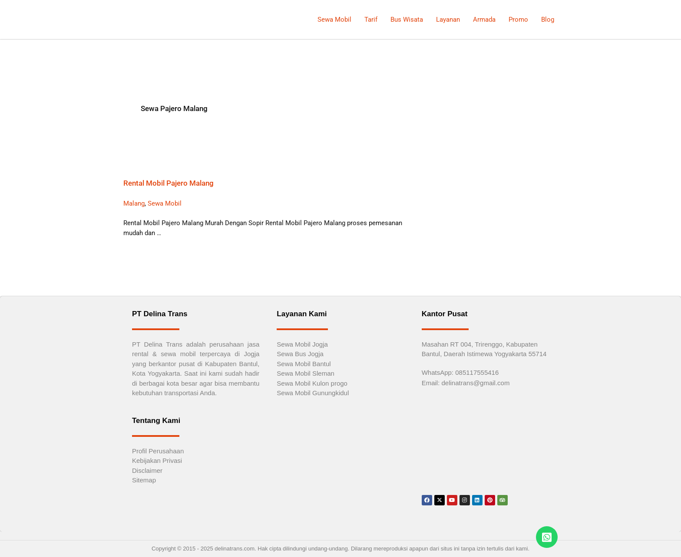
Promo (518, 19)
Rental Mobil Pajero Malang (168, 183)
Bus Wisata (406, 19)
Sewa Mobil (334, 19)
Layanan (448, 19)
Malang (134, 203)
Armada (484, 19)
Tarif (370, 19)
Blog (547, 19)
